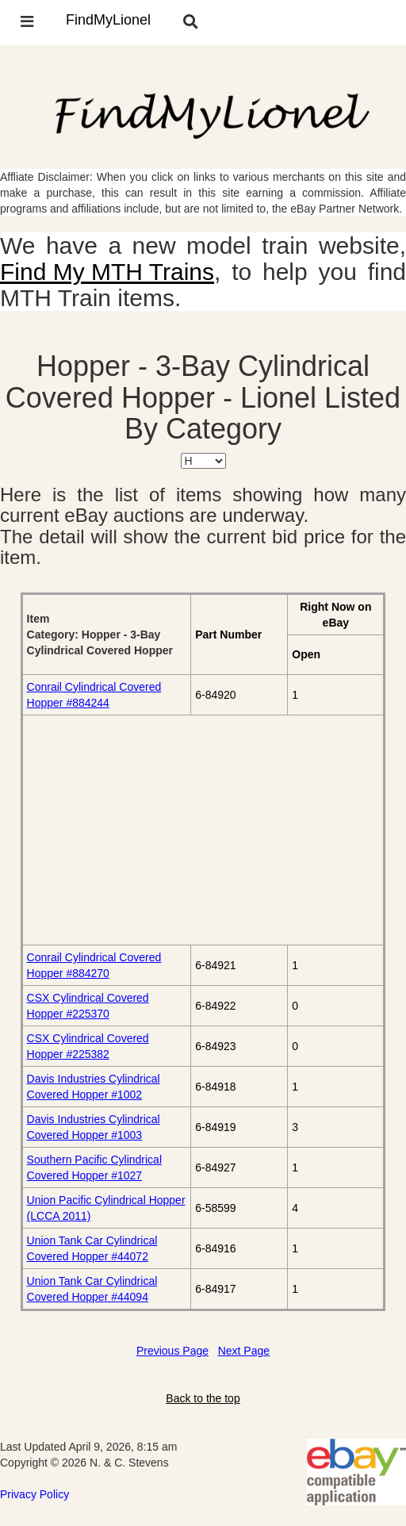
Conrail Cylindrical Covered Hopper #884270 (94, 965)
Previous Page (172, 1350)
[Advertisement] (203, 830)
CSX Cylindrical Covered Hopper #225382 (88, 1046)
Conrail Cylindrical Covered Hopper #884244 (94, 695)
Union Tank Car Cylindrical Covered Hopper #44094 (92, 1289)
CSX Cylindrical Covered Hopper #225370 (88, 1005)
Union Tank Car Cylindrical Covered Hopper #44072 (92, 1248)
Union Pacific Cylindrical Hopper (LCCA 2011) (106, 1208)
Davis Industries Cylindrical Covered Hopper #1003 (93, 1127)
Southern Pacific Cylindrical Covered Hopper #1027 (94, 1167)
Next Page (244, 1350)
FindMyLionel (108, 20)
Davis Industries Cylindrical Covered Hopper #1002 (93, 1086)
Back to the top (202, 1398)
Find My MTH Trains (107, 272)
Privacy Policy (34, 1494)
